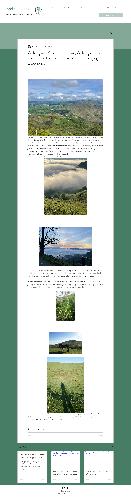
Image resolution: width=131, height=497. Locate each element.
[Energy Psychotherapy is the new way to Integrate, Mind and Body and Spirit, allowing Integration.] (65, 459)
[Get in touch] (111, 15)
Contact (63, 491)
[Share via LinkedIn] (39, 429)
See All (112, 447)
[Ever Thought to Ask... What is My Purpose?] (98, 459)
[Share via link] (44, 429)
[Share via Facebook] (29, 429)
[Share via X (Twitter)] (34, 429)
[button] (111, 33)
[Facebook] (67, 487)
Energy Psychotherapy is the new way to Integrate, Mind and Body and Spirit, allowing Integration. (65, 472)
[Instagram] (63, 487)
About (68, 491)
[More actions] (102, 47)
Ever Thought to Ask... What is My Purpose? (97, 472)
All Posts (20, 32)
